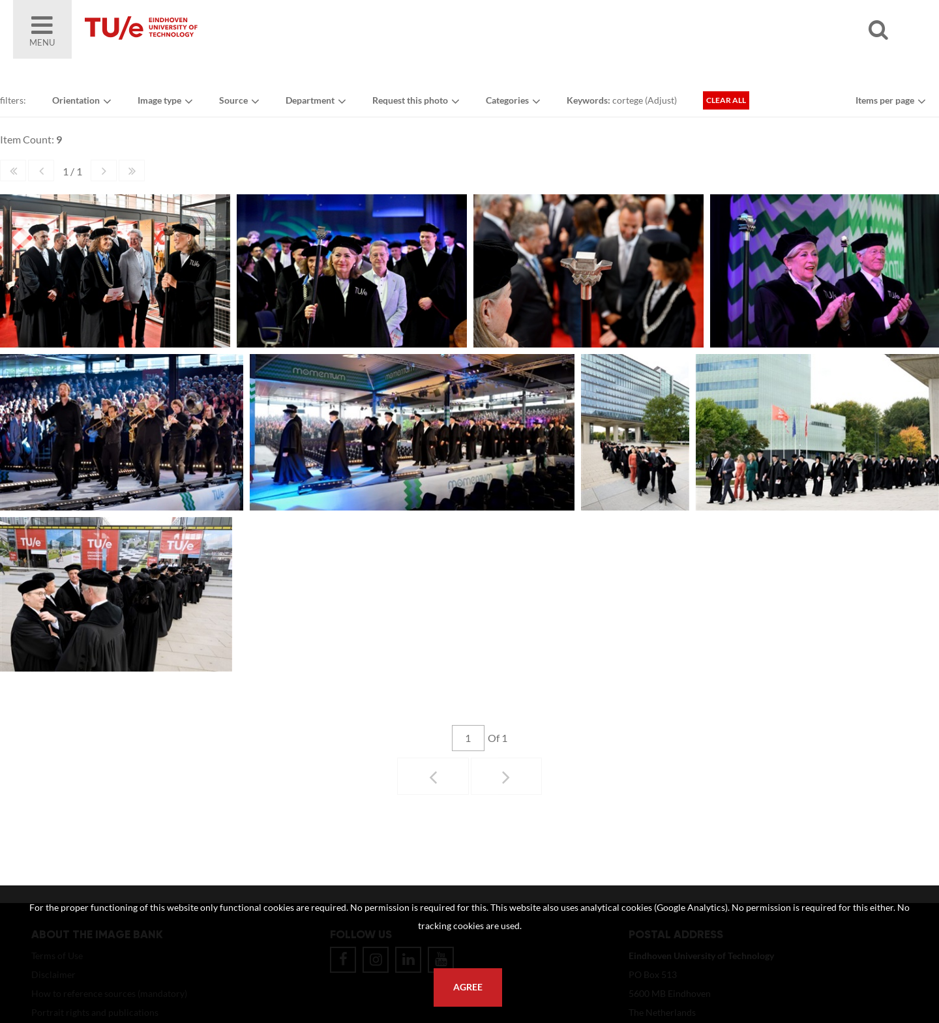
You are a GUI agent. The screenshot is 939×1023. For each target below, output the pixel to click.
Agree (468, 987)
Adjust (661, 100)
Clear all (726, 100)
